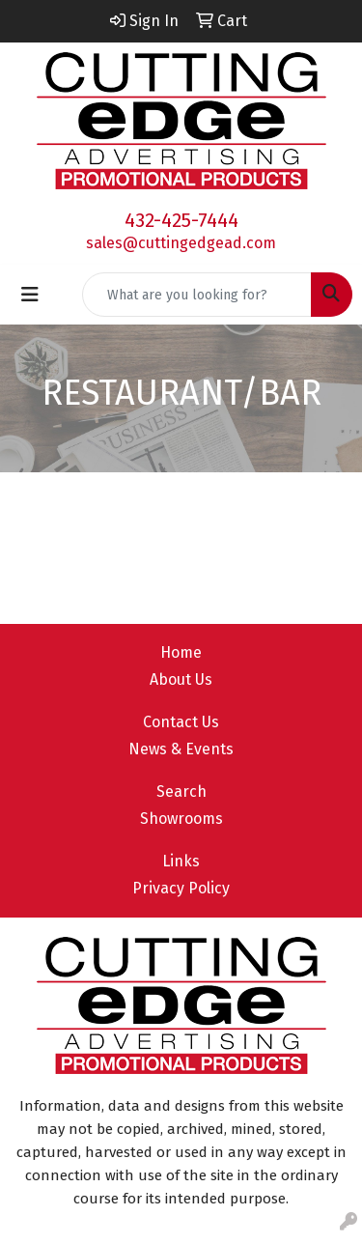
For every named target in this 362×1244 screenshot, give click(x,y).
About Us (181, 679)
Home (181, 652)
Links (181, 861)
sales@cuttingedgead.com (181, 243)
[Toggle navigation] (30, 294)
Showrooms (181, 818)
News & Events (181, 749)
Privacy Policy (181, 888)
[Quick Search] (197, 294)
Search (181, 791)
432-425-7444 (181, 220)
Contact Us (181, 722)
